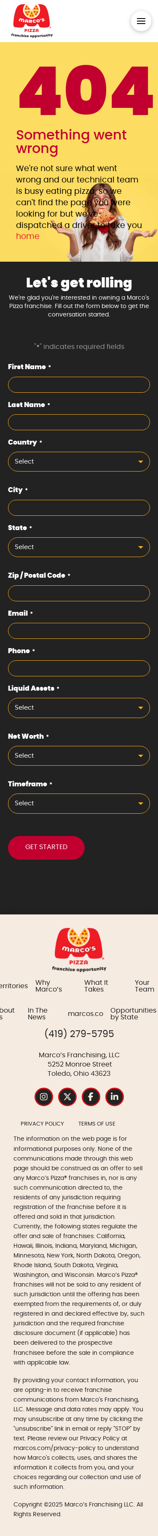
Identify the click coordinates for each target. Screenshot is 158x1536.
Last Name (29, 405)
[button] (141, 21)
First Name (29, 368)
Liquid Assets (34, 689)
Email (20, 614)
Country (25, 443)
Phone (21, 652)
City (18, 491)
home (28, 237)
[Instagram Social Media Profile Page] (44, 1097)
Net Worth (28, 737)
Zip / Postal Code (39, 576)
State (20, 528)
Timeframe (30, 785)
